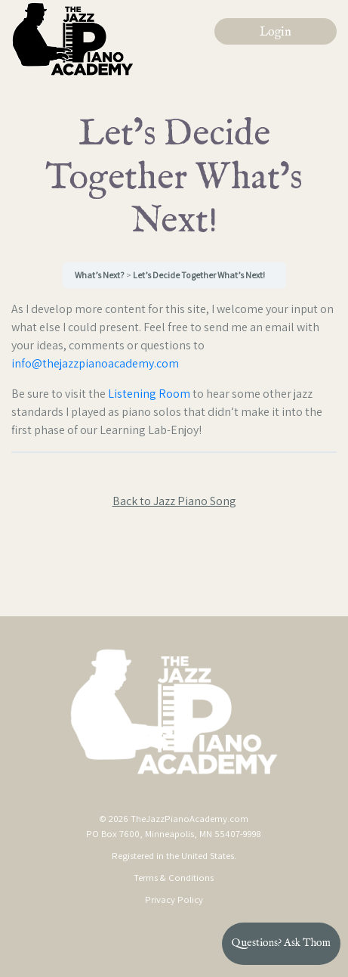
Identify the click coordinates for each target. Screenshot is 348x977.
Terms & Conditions (174, 877)
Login (275, 32)
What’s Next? (100, 275)
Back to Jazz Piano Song (174, 501)
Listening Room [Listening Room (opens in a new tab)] (149, 394)
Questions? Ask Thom (281, 943)
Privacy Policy (174, 899)
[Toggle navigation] (274, 106)
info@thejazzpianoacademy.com (95, 363)
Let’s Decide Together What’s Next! (199, 275)
